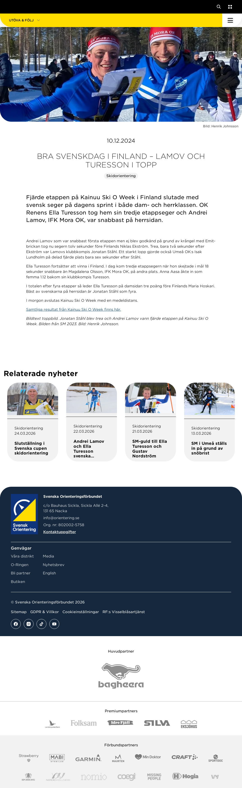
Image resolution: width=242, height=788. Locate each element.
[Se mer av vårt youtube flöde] (54, 624)
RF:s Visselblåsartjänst (124, 612)
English (49, 573)
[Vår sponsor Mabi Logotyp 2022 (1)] (56, 758)
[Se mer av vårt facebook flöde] (16, 624)
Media (48, 556)
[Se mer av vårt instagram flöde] (29, 624)
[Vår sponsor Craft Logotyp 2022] (185, 758)
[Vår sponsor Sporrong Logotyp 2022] (28, 777)
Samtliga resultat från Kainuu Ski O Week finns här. (73, 309)
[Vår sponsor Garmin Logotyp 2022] (88, 758)
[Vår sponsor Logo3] (127, 777)
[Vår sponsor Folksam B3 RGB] (84, 724)
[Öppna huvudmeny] (232, 20)
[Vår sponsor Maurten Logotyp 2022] (118, 758)
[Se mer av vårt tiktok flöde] (41, 624)
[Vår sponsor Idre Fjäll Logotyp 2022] (120, 724)
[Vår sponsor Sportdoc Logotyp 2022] (215, 758)
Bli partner (20, 573)
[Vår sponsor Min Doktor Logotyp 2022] (148, 758)
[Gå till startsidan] (12, 7)
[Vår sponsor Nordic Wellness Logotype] (58, 777)
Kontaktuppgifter (59, 532)
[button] (111, 20)
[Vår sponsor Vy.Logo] (215, 777)
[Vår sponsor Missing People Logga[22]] (154, 777)
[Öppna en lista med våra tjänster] (229, 6)
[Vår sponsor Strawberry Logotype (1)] (29, 758)
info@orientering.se (61, 518)
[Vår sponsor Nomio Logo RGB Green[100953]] (94, 777)
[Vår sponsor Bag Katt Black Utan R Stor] (121, 676)
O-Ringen (19, 565)
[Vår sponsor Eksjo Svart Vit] (189, 724)
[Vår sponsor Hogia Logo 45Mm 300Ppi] (185, 777)
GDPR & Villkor (44, 612)
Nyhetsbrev (53, 565)
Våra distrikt (22, 556)
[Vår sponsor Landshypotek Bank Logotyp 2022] (52, 724)
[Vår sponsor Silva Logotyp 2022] (157, 724)
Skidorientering (121, 176)
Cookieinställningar (80, 612)
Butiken (18, 582)
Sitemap (19, 612)
